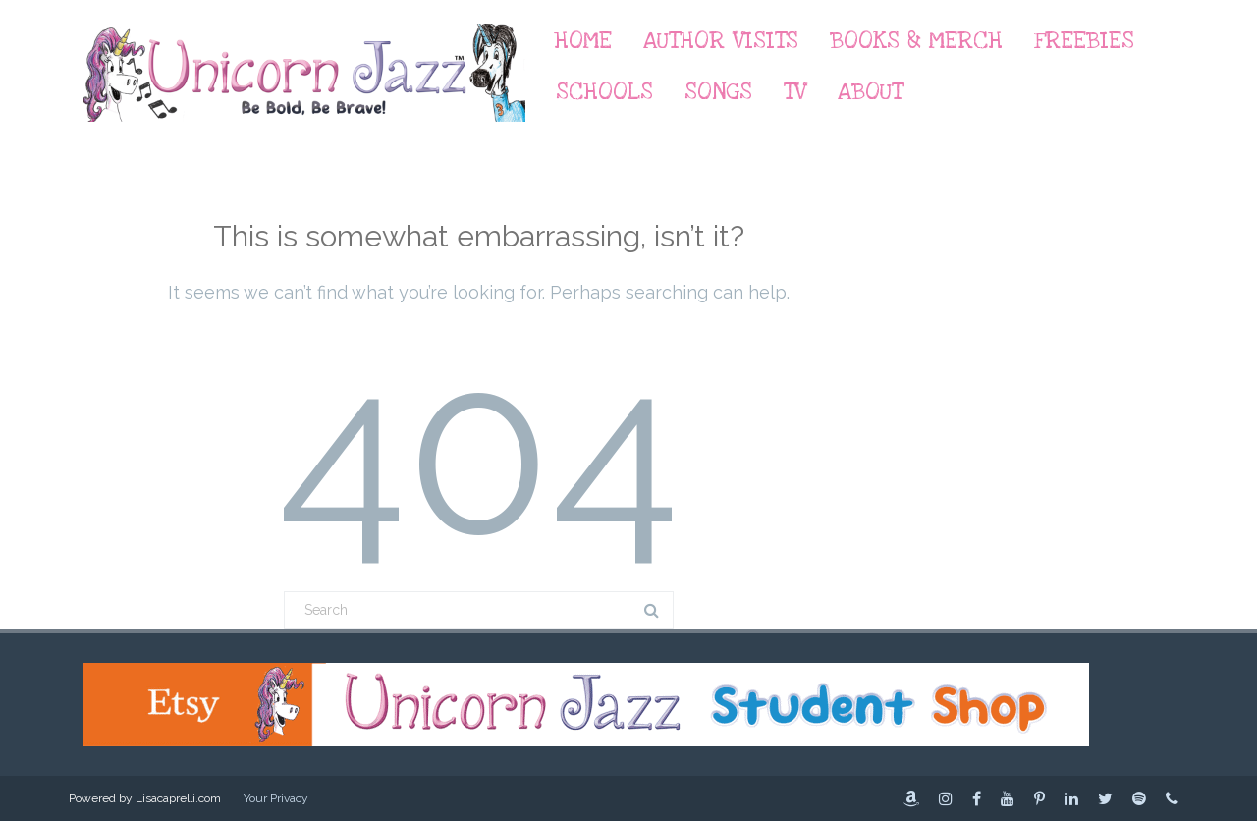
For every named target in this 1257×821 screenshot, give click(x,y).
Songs (718, 92)
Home (583, 41)
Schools (604, 92)
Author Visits (720, 41)
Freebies (1084, 41)
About (870, 92)
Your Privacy (276, 798)
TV (795, 92)
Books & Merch (916, 41)
